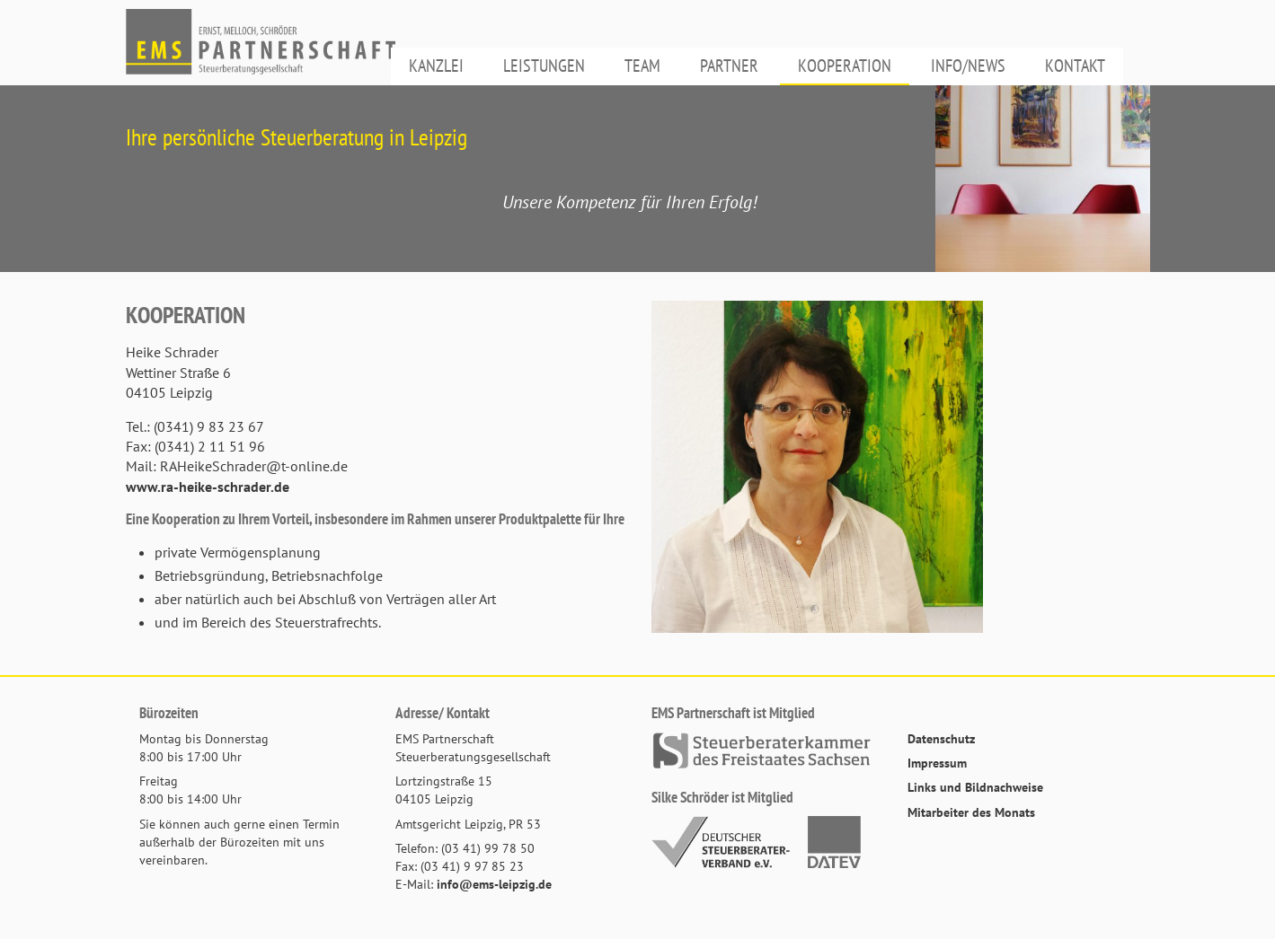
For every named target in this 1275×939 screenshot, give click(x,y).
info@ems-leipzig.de (494, 883)
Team (642, 65)
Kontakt (1075, 65)
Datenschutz (941, 738)
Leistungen (544, 65)
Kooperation (844, 65)
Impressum (937, 762)
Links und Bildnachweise (975, 786)
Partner (729, 65)
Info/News (968, 65)
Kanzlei (436, 65)
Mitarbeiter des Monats (971, 812)
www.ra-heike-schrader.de (207, 487)
